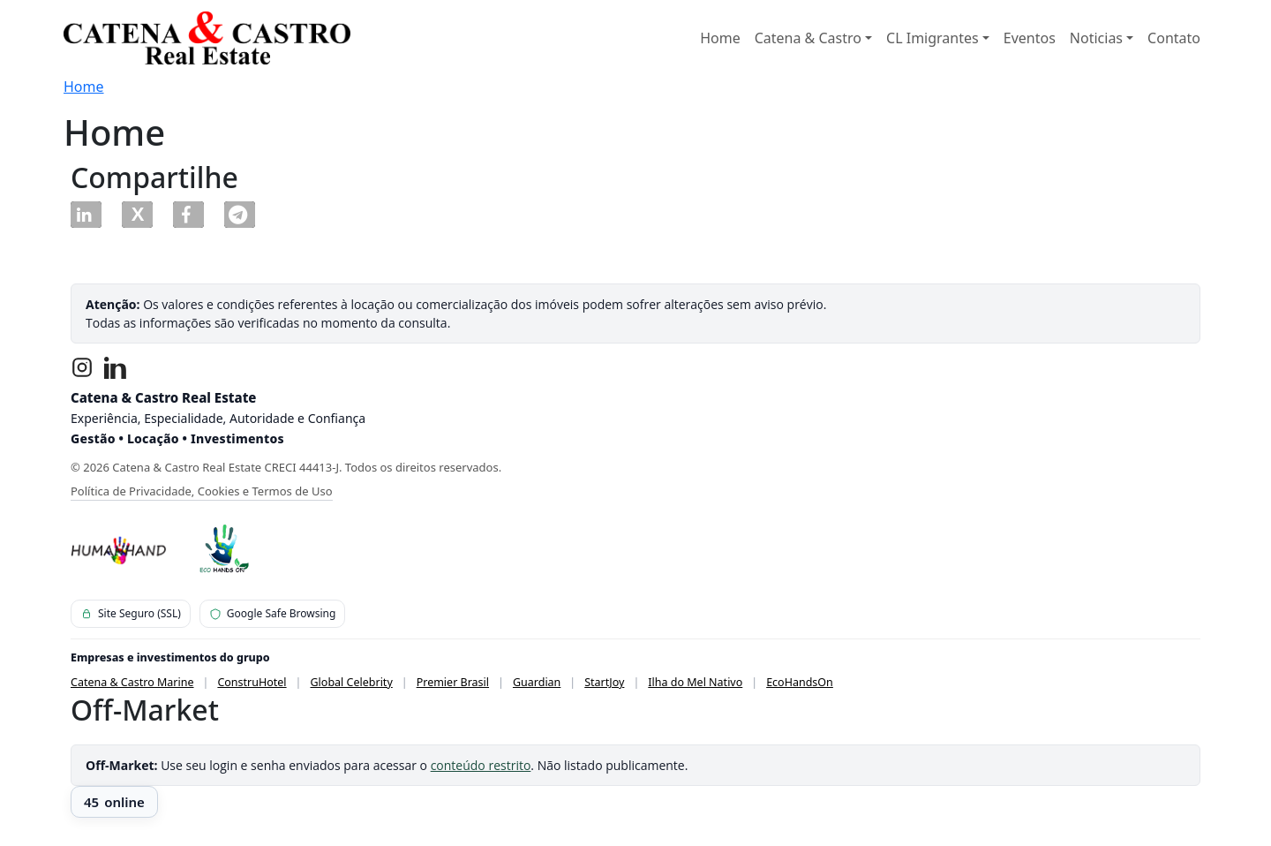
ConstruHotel (251, 682)
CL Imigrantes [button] (932, 38)
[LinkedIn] (115, 367)
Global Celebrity (352, 682)
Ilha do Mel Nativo (695, 682)
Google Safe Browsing (272, 613)
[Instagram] (82, 367)
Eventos (1030, 38)
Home (720, 38)
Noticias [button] (1096, 38)
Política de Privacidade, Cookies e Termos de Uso (202, 491)
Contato (1173, 38)
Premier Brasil (453, 682)
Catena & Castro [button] (808, 38)
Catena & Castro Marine (132, 682)
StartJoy (604, 682)
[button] (86, 214)
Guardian (536, 682)
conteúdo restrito (481, 765)
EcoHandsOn (799, 682)
